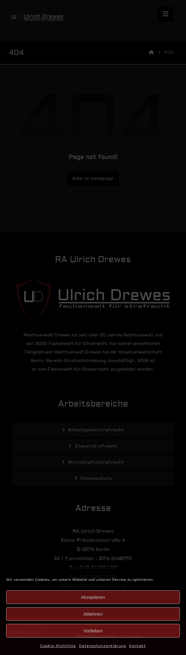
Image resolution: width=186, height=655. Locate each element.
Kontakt (137, 646)
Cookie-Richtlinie (58, 646)
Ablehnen (92, 614)
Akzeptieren (93, 597)
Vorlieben (93, 630)
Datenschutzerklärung (102, 646)
